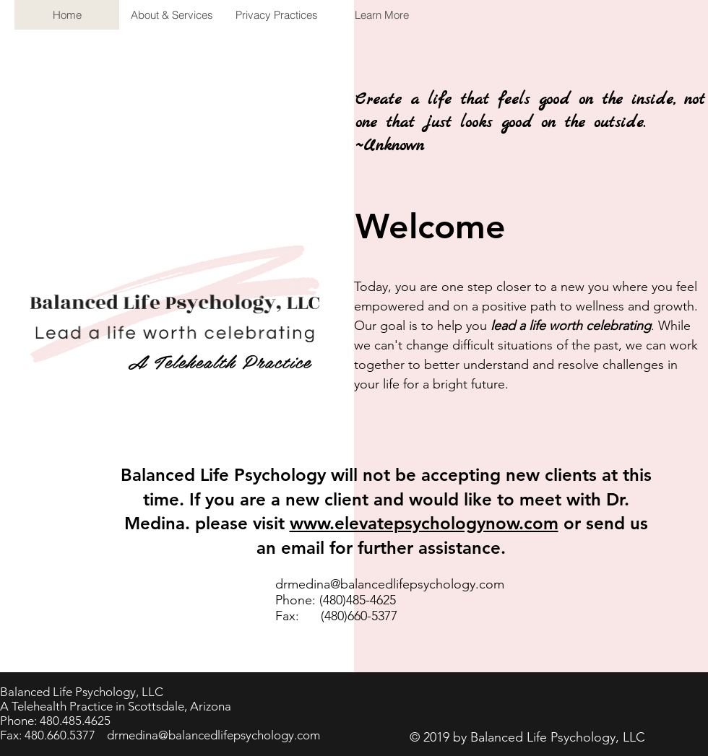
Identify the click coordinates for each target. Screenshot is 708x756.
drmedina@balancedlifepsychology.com (389, 584)
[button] (381, 15)
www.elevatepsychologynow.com (424, 523)
